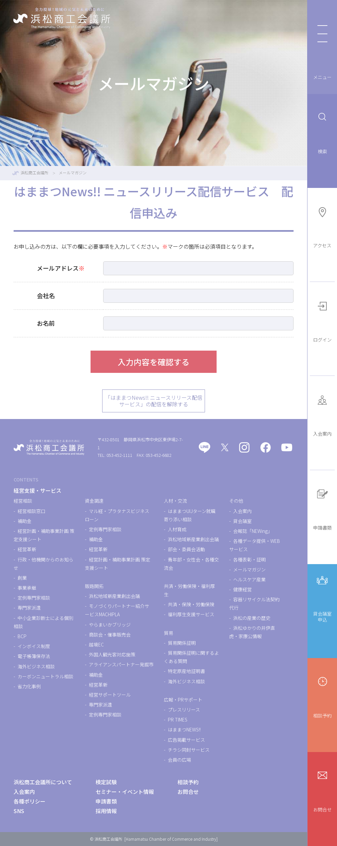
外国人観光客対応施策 (112, 654)
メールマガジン (249, 569)
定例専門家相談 (34, 597)
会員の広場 (179, 759)
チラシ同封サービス (189, 749)
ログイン (322, 320)
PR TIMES (177, 719)
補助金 (25, 521)
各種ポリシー (29, 801)
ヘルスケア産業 (249, 579)
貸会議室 (242, 521)
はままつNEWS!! (184, 729)
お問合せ (322, 790)
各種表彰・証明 (249, 559)
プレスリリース (184, 709)
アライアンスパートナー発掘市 (121, 664)
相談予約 (322, 696)
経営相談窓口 (31, 511)
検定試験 (106, 782)
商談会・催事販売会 (110, 634)
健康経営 (242, 589)
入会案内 (322, 414)
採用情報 (106, 811)
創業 (22, 577)
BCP (22, 636)
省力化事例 (29, 686)
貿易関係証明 (182, 642)
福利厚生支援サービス (191, 614)
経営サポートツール (110, 694)
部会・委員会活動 (186, 549)
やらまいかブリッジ (110, 624)
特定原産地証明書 (186, 671)
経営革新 (27, 549)
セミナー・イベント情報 (125, 792)
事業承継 (27, 587)
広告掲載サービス (186, 739)
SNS (19, 811)
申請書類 (322, 508)
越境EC (96, 644)
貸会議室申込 (322, 598)
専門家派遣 (29, 607)
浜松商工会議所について (43, 782)
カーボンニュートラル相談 (45, 676)
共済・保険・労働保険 (191, 604)
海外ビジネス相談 (36, 666)
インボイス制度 (34, 646)
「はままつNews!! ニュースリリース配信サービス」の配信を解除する (153, 400)
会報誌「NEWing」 (252, 531)
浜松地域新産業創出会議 (114, 596)
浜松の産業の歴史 (251, 618)
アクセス (322, 226)
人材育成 (177, 529)
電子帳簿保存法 (34, 656)
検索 (322, 132)
